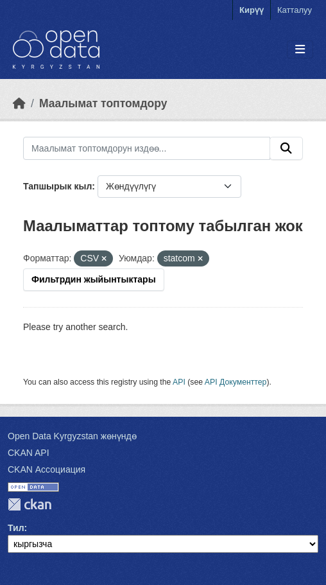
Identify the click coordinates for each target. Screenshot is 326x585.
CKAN (29, 504)
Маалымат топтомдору (103, 103)
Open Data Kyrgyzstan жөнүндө (72, 436)
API (179, 382)
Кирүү (251, 10)
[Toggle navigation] (300, 49)
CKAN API (28, 453)
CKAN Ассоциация (46, 469)
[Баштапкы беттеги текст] (19, 103)
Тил (16, 528)
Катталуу (294, 10)
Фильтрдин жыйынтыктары (93, 279)
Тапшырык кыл (57, 186)
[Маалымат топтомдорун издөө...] (146, 148)
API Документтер (236, 382)
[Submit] (286, 148)
